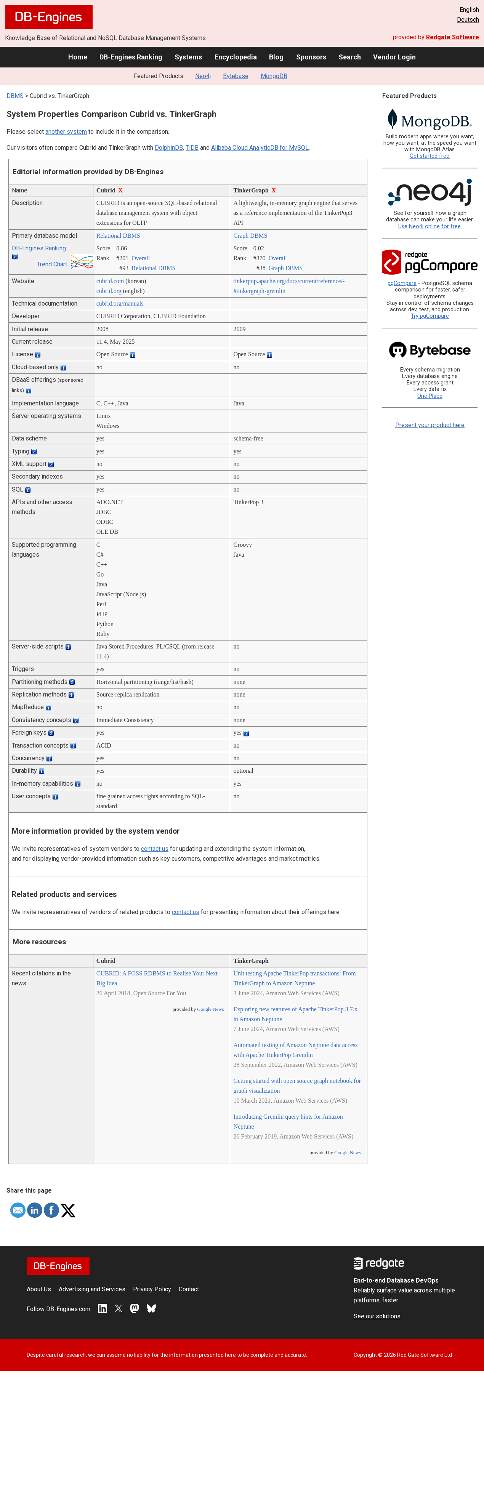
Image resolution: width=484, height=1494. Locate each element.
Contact (189, 1289)
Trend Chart (52, 264)
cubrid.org (109, 291)
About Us (39, 1289)
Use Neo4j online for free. (430, 226)
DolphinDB (169, 147)
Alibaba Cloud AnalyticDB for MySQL (260, 147)
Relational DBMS (118, 235)
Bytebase (235, 76)
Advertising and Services (92, 1289)
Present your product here (430, 425)
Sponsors (311, 57)
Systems (188, 57)
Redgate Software (452, 37)
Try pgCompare (430, 316)
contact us (154, 848)
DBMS (15, 95)
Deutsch (468, 19)
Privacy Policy (152, 1289)
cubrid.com (110, 281)
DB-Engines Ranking (130, 57)
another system (66, 131)
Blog (276, 57)
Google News (210, 1009)
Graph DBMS (250, 235)
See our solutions (377, 1316)
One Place (429, 396)
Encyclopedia (236, 57)
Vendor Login (394, 57)
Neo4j (203, 76)
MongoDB (274, 76)
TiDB (192, 147)
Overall (140, 258)
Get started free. (430, 156)
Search (349, 57)
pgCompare (402, 283)
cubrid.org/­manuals (120, 303)
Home (77, 57)
